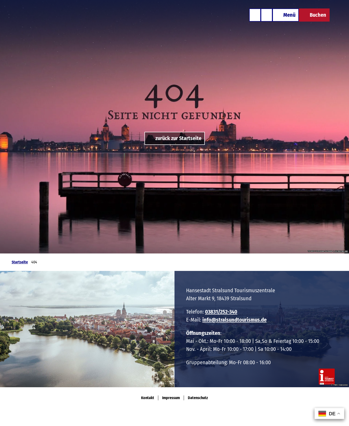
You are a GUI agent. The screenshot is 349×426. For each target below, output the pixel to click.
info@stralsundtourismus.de (234, 319)
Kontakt (147, 397)
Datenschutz (198, 397)
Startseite (20, 262)
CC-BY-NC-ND (341, 251)
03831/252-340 (221, 311)
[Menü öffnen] (285, 15)
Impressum (171, 397)
